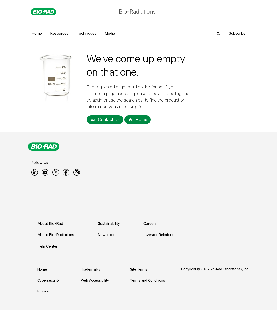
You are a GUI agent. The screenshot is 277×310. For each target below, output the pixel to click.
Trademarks (90, 269)
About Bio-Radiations (55, 234)
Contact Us (105, 119)
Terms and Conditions (147, 280)
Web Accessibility (95, 280)
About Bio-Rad (50, 223)
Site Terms (138, 269)
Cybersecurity (48, 280)
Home (137, 119)
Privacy (43, 291)
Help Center (47, 246)
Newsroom (107, 234)
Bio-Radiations (137, 11)
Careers (150, 223)
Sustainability (109, 223)
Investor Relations (158, 234)
